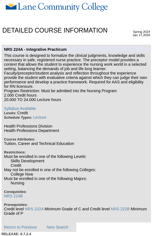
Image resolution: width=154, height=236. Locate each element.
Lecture (39, 117)
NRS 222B (120, 209)
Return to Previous (20, 227)
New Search (57, 227)
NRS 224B (13, 196)
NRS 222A (34, 209)
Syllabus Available (20, 108)
